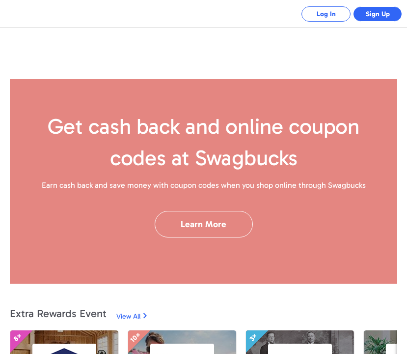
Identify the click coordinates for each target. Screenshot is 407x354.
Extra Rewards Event (58, 313)
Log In (326, 14)
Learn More (203, 224)
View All (128, 316)
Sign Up (378, 14)
